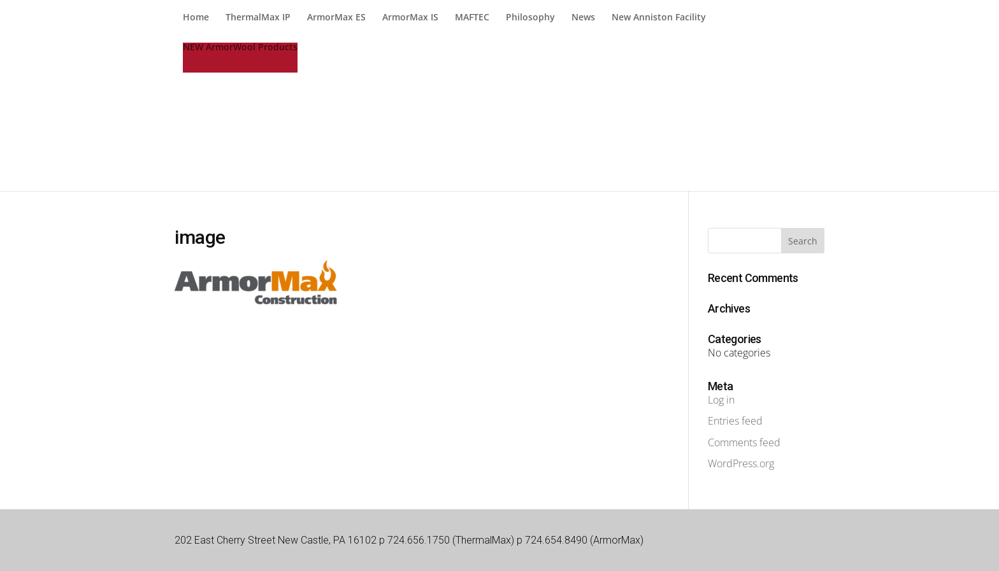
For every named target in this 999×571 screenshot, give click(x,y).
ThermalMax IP (258, 18)
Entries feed (735, 421)
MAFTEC (472, 18)
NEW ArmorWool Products (240, 48)
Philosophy (530, 18)
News (583, 18)
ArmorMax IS (410, 18)
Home (196, 18)
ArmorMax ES (336, 18)
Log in (721, 400)
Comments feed (744, 442)
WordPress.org (741, 463)
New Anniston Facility (659, 18)
